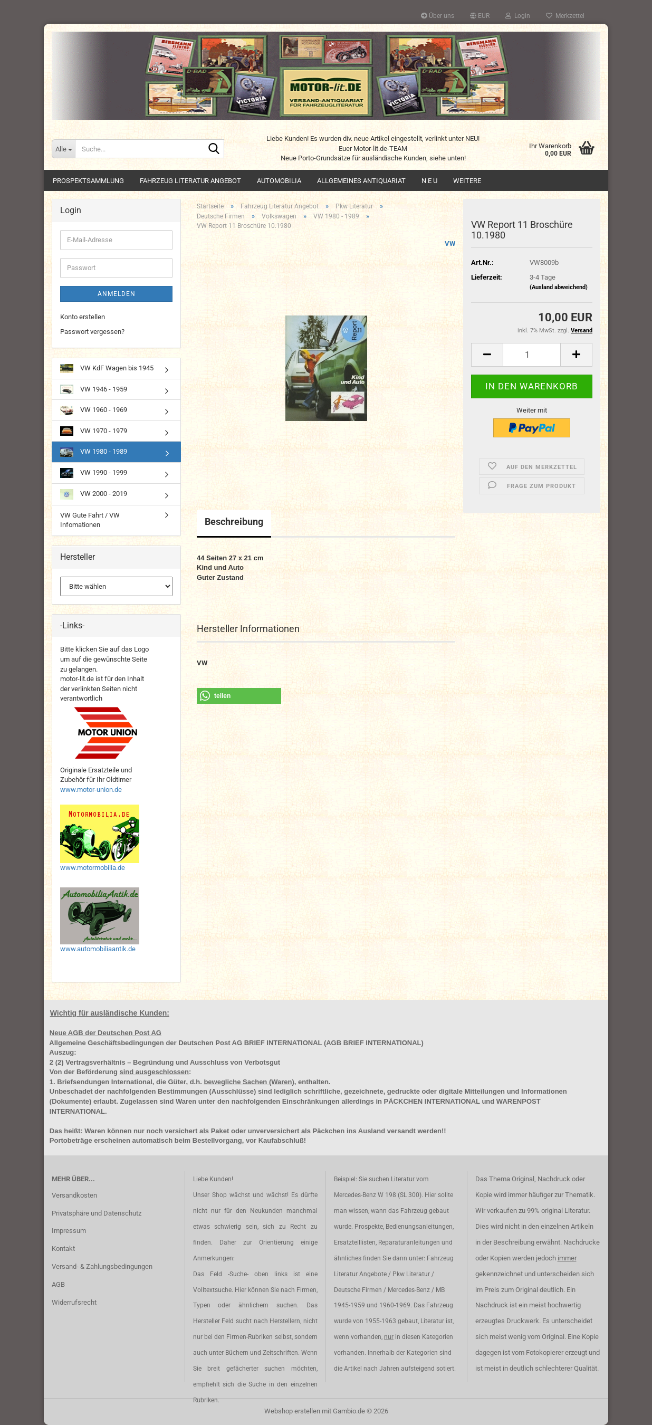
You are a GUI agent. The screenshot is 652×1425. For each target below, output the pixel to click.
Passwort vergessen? (92, 332)
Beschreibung (234, 521)
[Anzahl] (532, 355)
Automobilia (279, 181)
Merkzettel (565, 16)
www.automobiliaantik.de (98, 949)
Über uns (437, 16)
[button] (479, 16)
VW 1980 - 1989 (93, 452)
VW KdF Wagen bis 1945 (107, 368)
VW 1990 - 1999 (93, 472)
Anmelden (117, 294)
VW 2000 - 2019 (93, 494)
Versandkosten (74, 1195)
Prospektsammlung (88, 181)
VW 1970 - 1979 (93, 431)
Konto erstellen (82, 317)
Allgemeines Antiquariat (361, 181)
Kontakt (63, 1248)
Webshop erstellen (292, 1411)
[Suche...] (63, 148)
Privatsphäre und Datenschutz (96, 1213)
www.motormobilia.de (92, 868)
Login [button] (517, 16)
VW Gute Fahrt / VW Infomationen (90, 520)
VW (450, 243)
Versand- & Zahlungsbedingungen (102, 1266)
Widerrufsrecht (74, 1302)
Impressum (69, 1231)
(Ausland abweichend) (559, 287)
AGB (58, 1284)
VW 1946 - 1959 (93, 389)
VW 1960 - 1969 (93, 410)
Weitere (467, 181)
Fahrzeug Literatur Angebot (190, 181)
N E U (429, 181)
